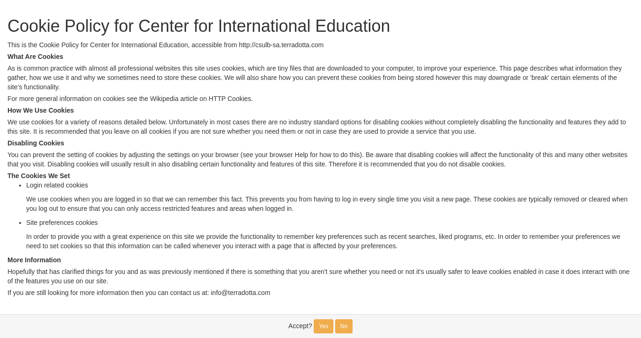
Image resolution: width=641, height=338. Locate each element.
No (343, 326)
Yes (323, 326)
